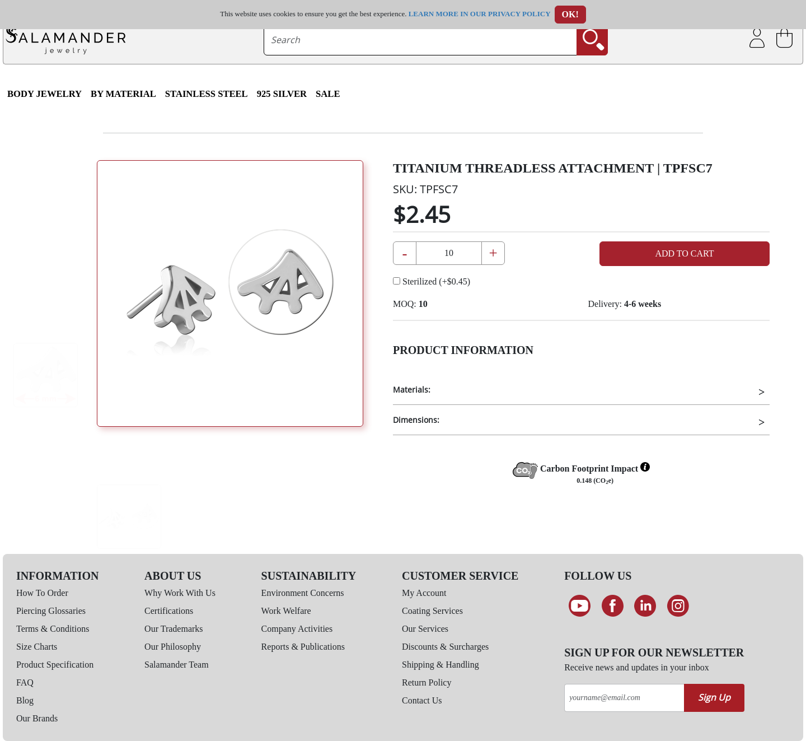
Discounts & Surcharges (445, 646)
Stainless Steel (206, 93)
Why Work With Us (179, 593)
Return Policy (426, 682)
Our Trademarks (173, 628)
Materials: (411, 389)
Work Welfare (286, 611)
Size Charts (36, 646)
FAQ (25, 682)
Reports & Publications (303, 646)
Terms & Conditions (52, 628)
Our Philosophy (172, 646)
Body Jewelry (44, 93)
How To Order (42, 593)
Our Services (425, 628)
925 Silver (282, 93)
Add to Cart (684, 253)
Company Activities (297, 628)
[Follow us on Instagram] (678, 606)
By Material (123, 93)
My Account (424, 593)
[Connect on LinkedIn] (645, 606)
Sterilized (431, 281)
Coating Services (432, 611)
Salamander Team (176, 664)
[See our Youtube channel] (579, 606)
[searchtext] (421, 39)
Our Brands (37, 718)
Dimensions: (416, 419)
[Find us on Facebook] (612, 606)
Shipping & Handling (440, 664)
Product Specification (54, 664)
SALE (328, 93)
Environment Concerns (302, 593)
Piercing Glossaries (51, 611)
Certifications (168, 611)
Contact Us (422, 700)
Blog (25, 700)
